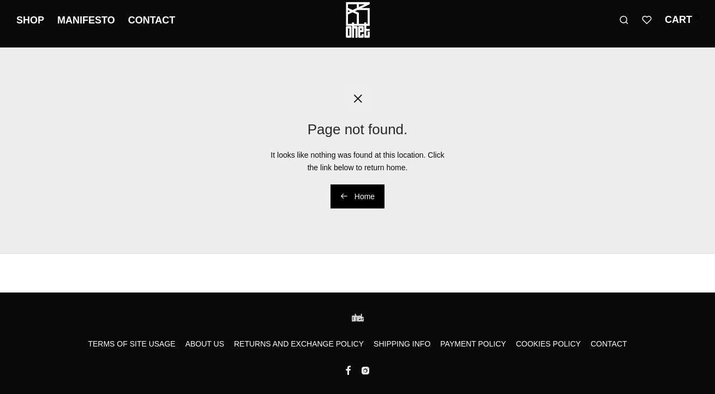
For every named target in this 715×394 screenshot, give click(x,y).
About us (204, 343)
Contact (152, 20)
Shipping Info (402, 343)
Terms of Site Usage (131, 343)
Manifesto (86, 20)
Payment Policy (473, 343)
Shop (30, 20)
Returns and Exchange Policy (299, 343)
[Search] (623, 20)
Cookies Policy (548, 343)
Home (357, 196)
